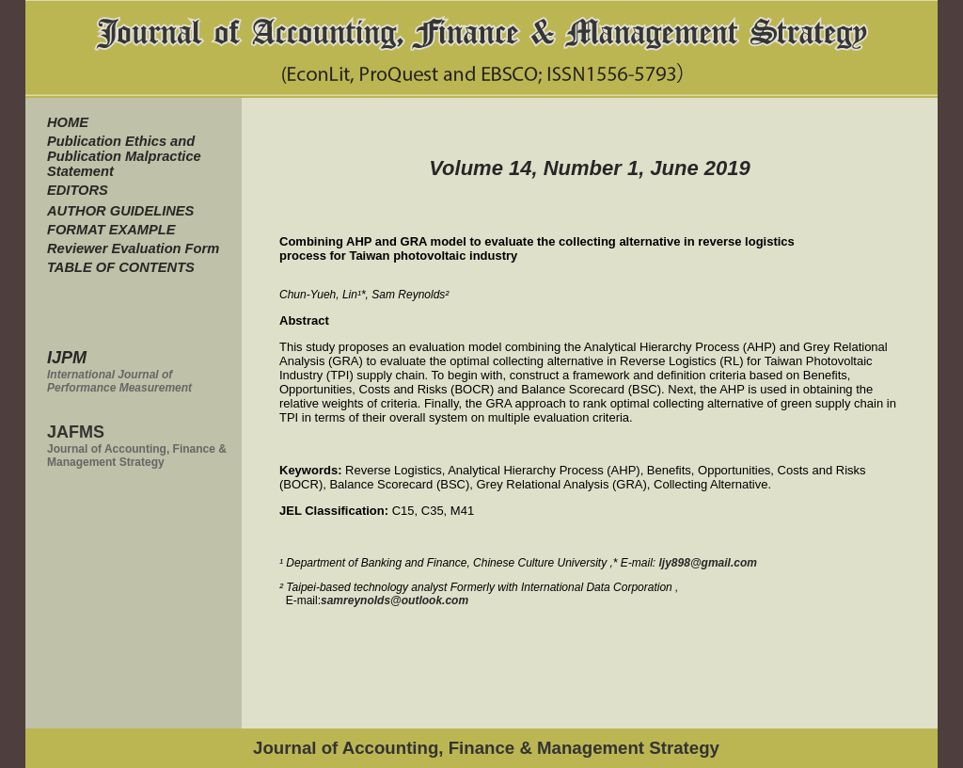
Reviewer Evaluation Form (133, 248)
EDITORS (77, 190)
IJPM (67, 357)
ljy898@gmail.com (708, 562)
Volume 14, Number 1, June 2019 (589, 168)
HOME (67, 122)
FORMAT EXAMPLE (111, 229)
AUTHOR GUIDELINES (120, 210)
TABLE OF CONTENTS (121, 267)
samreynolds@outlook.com (394, 600)
